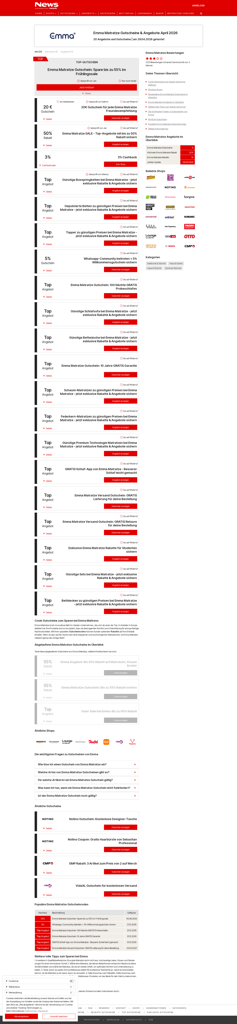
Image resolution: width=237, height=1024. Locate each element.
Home (38, 13)
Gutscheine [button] (67, 13)
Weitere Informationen (158, 128)
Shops (136, 1008)
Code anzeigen (121, 672)
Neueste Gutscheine (103, 1012)
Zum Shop (120, 164)
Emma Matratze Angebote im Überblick (166, 102)
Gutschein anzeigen (121, 118)
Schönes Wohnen (173, 268)
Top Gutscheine (131, 1012)
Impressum (113, 1020)
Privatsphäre (92, 1020)
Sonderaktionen (156, 1008)
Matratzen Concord (180, 13)
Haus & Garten (176, 263)
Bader (160, 13)
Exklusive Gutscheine (160, 1012)
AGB (151, 1020)
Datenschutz (134, 1020)
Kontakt (121, 1008)
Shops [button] (50, 13)
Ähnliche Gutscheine (157, 119)
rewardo (104, 1008)
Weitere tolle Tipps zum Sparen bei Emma (167, 107)
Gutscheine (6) (51, 51)
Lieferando (145, 13)
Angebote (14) (67, 51)
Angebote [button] (88, 13)
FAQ (90, 1008)
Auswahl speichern (59, 1016)
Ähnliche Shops (155, 89)
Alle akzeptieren (21, 1016)
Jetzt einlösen (86, 87)
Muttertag (126, 13)
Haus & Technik (154, 268)
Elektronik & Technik (156, 263)
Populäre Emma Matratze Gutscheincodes (167, 124)
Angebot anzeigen (120, 144)
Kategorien (108, 13)
